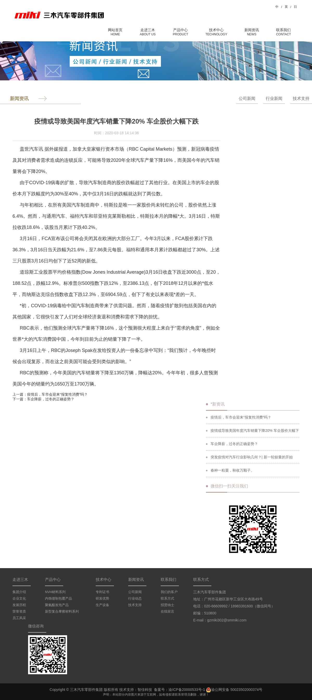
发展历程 (19, 605)
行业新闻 (274, 98)
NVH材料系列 (55, 592)
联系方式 (167, 598)
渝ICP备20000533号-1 (186, 690)
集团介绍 (19, 592)
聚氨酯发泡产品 (57, 605)
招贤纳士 (167, 605)
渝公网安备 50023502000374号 (234, 689)
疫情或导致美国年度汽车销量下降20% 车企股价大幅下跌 (252, 432)
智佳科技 (145, 690)
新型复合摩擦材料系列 (62, 611)
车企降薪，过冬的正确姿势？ (50, 399)
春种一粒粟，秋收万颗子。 (230, 470)
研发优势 (102, 598)
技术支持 (301, 98)
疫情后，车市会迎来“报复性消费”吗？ (57, 394)
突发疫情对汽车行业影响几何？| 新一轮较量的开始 (249, 457)
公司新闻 (247, 98)
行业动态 (135, 598)
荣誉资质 (19, 611)
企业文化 (19, 598)
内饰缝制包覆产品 (58, 598)
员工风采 (19, 618)
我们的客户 (169, 592)
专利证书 (102, 592)
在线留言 (167, 611)
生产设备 (102, 605)
